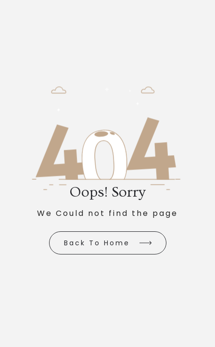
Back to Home (97, 243)
